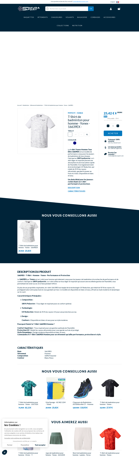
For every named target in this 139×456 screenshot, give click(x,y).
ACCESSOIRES (59, 441)
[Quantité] (113, 52)
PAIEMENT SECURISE (80, 432)
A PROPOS (76, 425)
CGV (73, 435)
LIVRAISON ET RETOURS (82, 428)
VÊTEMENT (57, 432)
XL (87, 61)
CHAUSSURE (58, 435)
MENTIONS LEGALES (80, 438)
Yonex (80, 40)
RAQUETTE (58, 425)
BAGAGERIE (58, 438)
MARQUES (57, 444)
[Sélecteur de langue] (119, 2)
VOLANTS (57, 428)
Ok (91, 8)
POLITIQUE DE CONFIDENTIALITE (79, 442)
